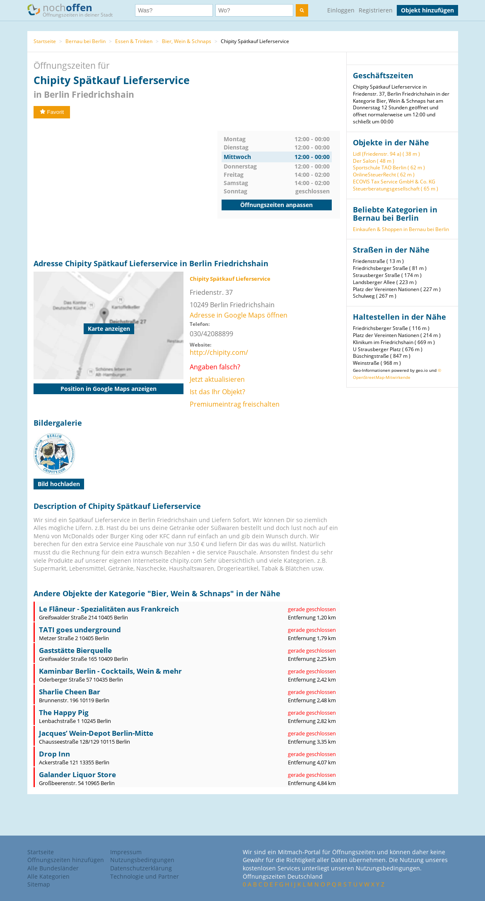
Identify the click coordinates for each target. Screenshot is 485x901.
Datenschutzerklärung (141, 868)
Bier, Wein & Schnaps (186, 41)
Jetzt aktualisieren (217, 379)
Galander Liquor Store (77, 774)
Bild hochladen (59, 484)
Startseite (45, 41)
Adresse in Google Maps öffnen (238, 315)
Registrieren (376, 10)
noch (74, 9)
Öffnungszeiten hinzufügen (65, 860)
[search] (302, 10)
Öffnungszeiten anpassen (276, 205)
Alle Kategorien (48, 876)
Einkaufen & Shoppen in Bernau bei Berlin (401, 229)
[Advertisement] (125, 189)
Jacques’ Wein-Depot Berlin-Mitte (96, 733)
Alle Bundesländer (53, 868)
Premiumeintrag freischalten (235, 404)
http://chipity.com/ (219, 352)
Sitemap (38, 884)
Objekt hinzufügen (427, 10)
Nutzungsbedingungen (142, 860)
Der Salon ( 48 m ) (373, 160)
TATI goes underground (80, 629)
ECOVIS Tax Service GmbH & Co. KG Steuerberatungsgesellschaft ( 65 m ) (395, 185)
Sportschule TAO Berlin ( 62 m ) (389, 167)
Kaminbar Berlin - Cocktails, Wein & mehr (110, 671)
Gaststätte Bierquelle (75, 650)
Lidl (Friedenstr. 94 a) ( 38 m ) (386, 153)
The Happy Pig (64, 712)
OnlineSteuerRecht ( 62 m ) (384, 174)
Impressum (126, 852)
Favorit (52, 112)
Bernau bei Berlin (85, 41)
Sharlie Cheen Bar (69, 691)
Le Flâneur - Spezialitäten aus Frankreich (109, 609)
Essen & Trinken (133, 41)
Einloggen (341, 10)
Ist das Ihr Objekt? (217, 391)
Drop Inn (54, 754)
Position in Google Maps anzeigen (108, 389)
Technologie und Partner (144, 876)
